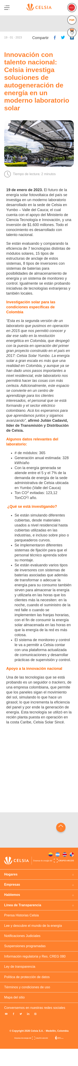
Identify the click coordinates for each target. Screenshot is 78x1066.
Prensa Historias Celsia (21, 915)
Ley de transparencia (19, 966)
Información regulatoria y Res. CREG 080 (35, 956)
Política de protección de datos (27, 977)
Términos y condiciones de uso (27, 987)
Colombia (50, 854)
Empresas (12, 884)
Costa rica (65, 854)
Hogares (10, 874)
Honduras (58, 854)
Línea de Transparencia (22, 905)
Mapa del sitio (14, 997)
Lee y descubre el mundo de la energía (33, 925)
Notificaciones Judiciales (22, 936)
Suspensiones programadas (25, 946)
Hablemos (12, 894)
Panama (72, 854)
